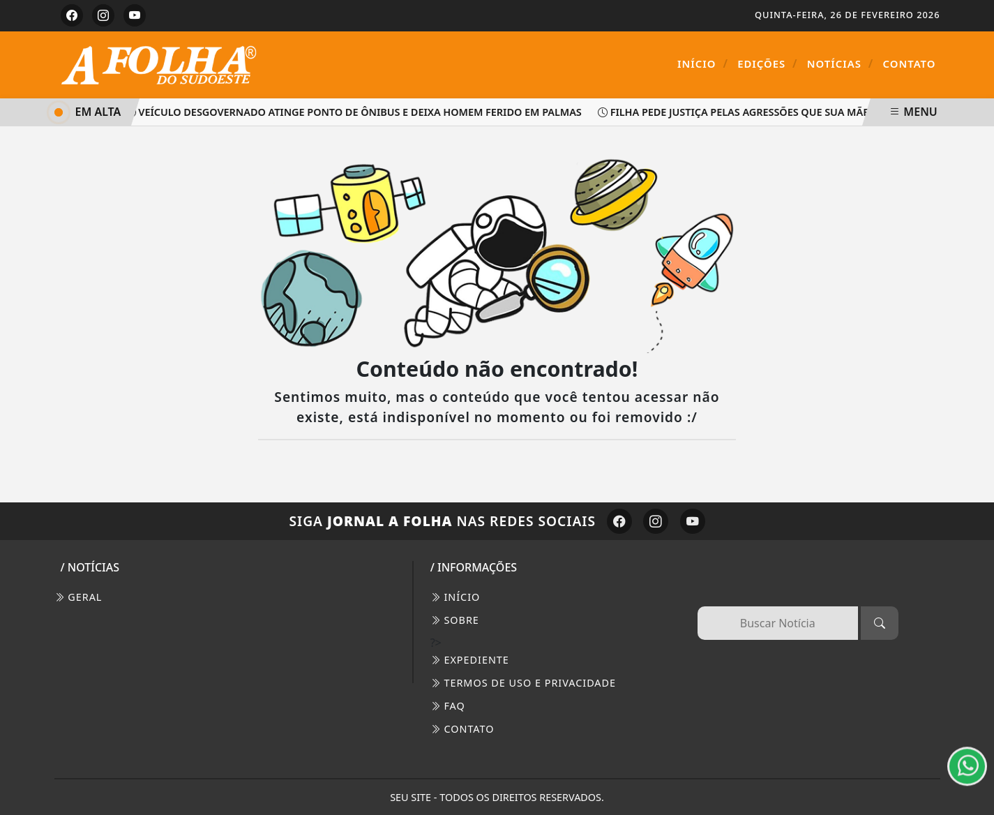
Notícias (840, 63)
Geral (78, 597)
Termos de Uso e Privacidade (523, 682)
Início (702, 63)
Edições (767, 63)
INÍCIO (455, 597)
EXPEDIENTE (469, 659)
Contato (909, 63)
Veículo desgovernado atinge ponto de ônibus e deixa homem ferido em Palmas (356, 112)
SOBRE (454, 620)
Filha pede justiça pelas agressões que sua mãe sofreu (756, 112)
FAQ (447, 705)
